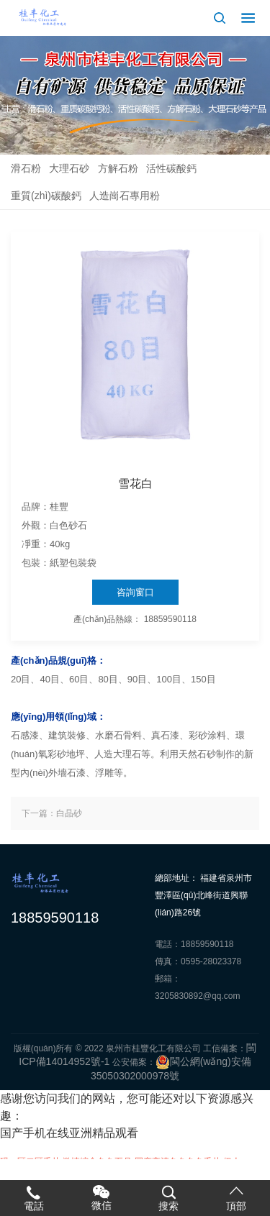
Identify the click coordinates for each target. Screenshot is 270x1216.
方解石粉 (118, 168)
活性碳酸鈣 (171, 168)
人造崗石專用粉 (124, 195)
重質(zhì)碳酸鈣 (46, 195)
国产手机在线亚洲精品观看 (69, 1133)
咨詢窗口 (135, 592)
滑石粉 (26, 168)
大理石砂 (69, 168)
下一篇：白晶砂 (52, 813)
